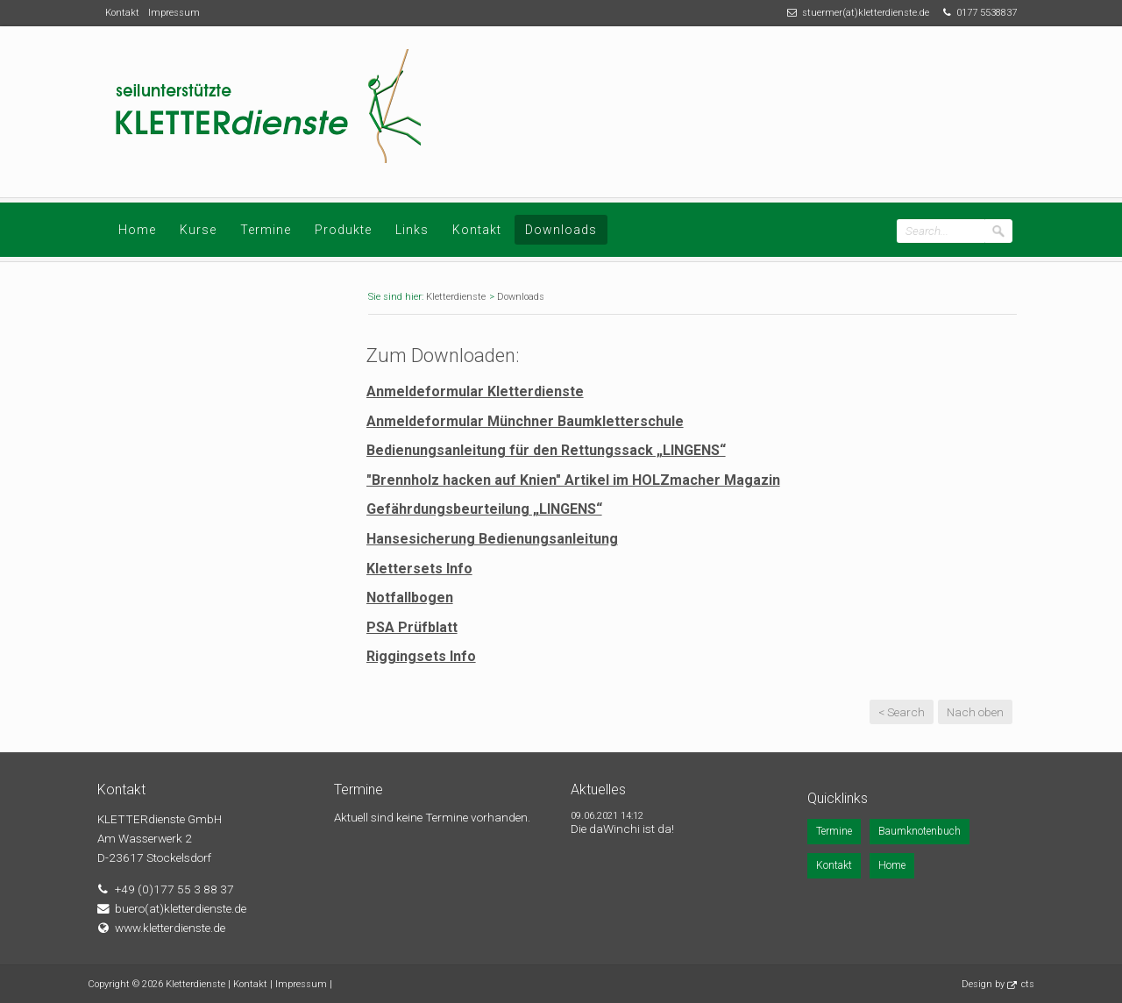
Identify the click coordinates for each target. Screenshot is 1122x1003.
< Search (901, 712)
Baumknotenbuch (919, 831)
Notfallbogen (409, 597)
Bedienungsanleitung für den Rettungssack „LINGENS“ (546, 450)
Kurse (198, 230)
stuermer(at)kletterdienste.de (865, 12)
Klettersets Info (419, 568)
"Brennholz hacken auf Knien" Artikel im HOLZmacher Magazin (573, 480)
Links (412, 230)
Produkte (343, 230)
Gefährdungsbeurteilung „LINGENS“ (484, 509)
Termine (265, 230)
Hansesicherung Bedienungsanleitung (492, 538)
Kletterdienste (456, 296)
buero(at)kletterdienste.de (180, 908)
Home (137, 230)
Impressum (174, 12)
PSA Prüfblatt (412, 627)
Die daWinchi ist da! (622, 829)
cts (1027, 984)
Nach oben (975, 712)
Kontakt (122, 12)
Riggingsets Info (421, 656)
